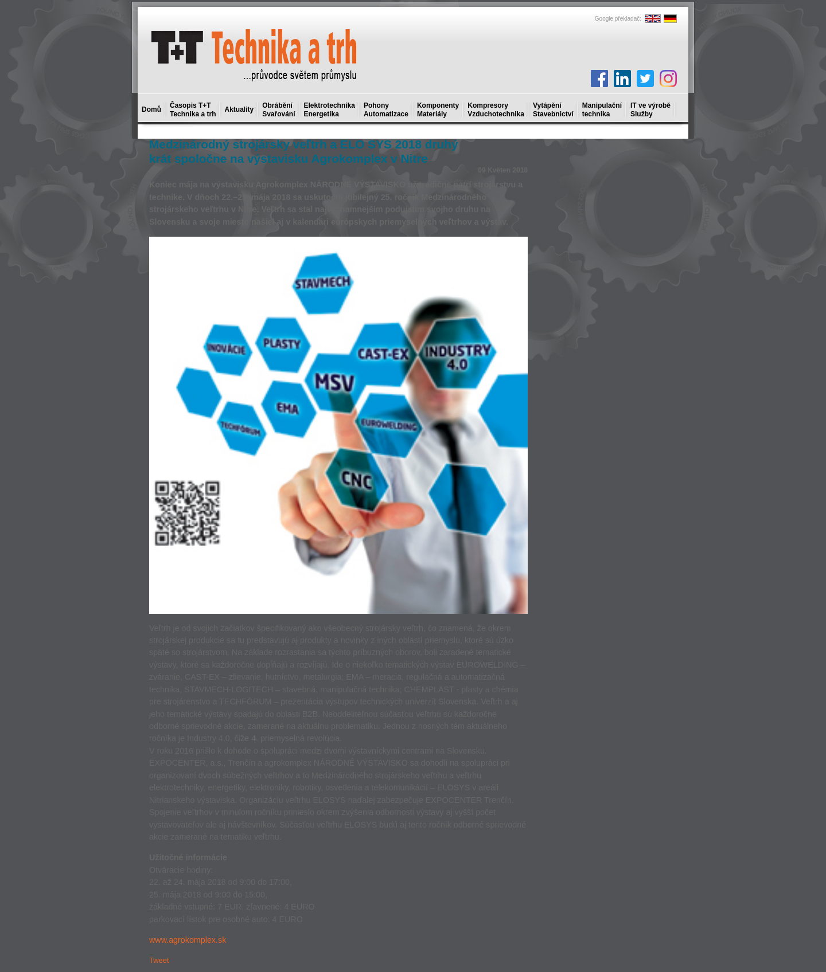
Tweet (159, 960)
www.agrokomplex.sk (187, 939)
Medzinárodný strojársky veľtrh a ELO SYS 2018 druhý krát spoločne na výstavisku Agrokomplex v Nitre (303, 151)
